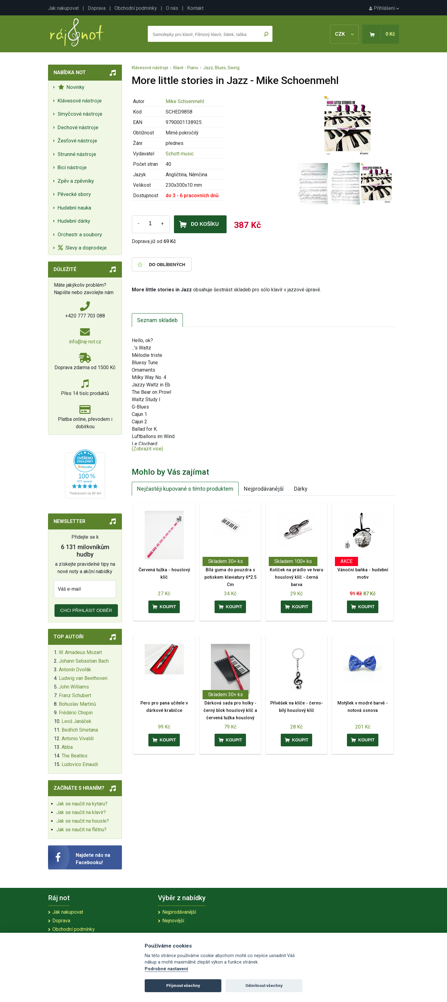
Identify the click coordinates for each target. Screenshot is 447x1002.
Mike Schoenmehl (185, 101)
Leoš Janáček (76, 721)
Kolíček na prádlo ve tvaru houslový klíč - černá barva (296, 577)
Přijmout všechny (183, 985)
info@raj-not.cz (85, 342)
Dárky (301, 488)
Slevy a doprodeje (82, 248)
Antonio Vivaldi (78, 738)
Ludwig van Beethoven (83, 678)
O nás (172, 8)
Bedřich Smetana (80, 730)
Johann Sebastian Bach (84, 661)
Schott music (180, 154)
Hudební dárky (74, 221)
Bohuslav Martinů (77, 704)
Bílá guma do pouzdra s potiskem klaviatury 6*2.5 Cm (230, 577)
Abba (67, 747)
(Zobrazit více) (147, 449)
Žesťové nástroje (77, 141)
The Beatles (74, 756)
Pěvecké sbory (74, 194)
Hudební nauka (74, 208)
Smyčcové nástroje (80, 114)
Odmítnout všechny (264, 985)
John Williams (74, 687)
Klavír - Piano (185, 67)
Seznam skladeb (157, 320)
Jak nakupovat (63, 8)
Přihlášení (384, 8)
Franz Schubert (75, 695)
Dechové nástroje (78, 127)
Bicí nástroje (72, 167)
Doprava (97, 8)
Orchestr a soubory (80, 234)
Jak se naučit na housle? (82, 821)
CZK (344, 34)
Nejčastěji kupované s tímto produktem (185, 488)
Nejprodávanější (264, 488)
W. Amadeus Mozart (80, 652)
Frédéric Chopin (76, 713)
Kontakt (195, 8)
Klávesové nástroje (80, 101)
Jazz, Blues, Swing (221, 67)
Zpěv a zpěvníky (76, 181)
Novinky (71, 87)
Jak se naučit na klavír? (81, 812)
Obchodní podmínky (136, 8)
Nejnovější (173, 921)
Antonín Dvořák (75, 670)
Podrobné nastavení (166, 969)
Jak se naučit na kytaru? (81, 804)
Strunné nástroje (77, 154)
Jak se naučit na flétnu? (81, 829)
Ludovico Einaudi (80, 764)
